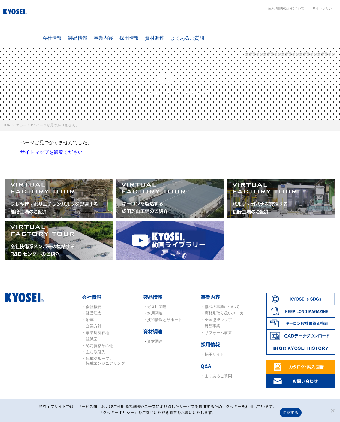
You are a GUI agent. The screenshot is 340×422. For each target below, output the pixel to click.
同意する (291, 412)
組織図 (92, 339)
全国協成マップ (218, 319)
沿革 (90, 319)
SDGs (228, 27)
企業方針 (93, 326)
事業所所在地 (97, 332)
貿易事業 (212, 326)
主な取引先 (95, 352)
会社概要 (93, 307)
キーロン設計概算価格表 (298, 27)
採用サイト (214, 354)
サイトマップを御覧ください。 (53, 152)
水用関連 (155, 313)
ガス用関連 (157, 307)
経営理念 (93, 313)
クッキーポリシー (118, 412)
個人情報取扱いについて (286, 8)
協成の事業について (222, 307)
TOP (6, 125)
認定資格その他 (99, 345)
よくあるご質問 (187, 38)
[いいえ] (332, 411)
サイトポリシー (323, 8)
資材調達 (154, 38)
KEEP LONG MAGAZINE (263, 27)
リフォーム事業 (218, 332)
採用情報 (129, 38)
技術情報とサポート (164, 319)
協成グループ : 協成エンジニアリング (105, 361)
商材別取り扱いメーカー (226, 313)
